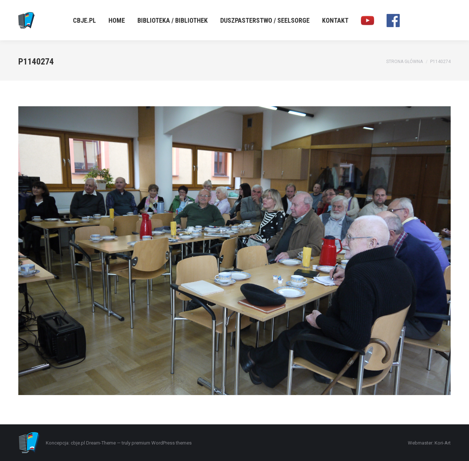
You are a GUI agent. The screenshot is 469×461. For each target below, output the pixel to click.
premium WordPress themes (162, 443)
